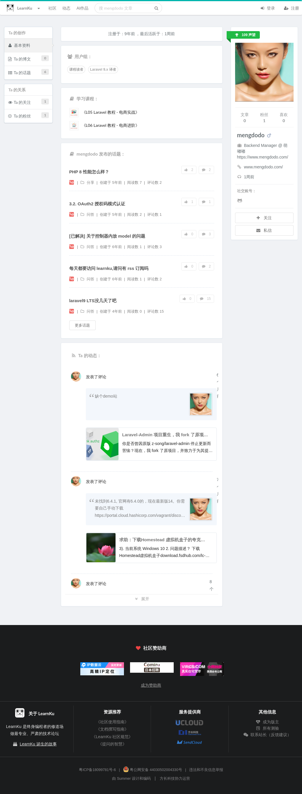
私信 (264, 230)
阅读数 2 (135, 214)
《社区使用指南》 (112, 722)
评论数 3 (154, 247)
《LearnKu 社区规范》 (112, 736)
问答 (87, 214)
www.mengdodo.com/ (260, 167)
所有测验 (267, 728)
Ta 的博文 (28, 58)
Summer (124, 779)
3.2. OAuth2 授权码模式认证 (97, 203)
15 (205, 299)
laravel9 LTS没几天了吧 (92, 300)
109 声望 (245, 35)
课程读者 (76, 69)
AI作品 (82, 8)
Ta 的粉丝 (28, 115)
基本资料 (19, 45)
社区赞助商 (151, 648)
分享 (87, 182)
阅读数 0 (135, 311)
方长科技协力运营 (175, 779)
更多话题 (82, 325)
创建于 (111, 182)
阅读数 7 (135, 182)
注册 (291, 7)
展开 (141, 598)
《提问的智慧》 (112, 744)
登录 (267, 7)
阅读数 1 (135, 247)
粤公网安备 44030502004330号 (152, 770)
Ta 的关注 (28, 102)
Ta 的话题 (28, 72)
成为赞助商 (151, 685)
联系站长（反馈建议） (267, 734)
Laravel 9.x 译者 (103, 69)
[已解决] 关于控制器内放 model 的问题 (107, 236)
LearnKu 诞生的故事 (38, 744)
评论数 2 (154, 182)
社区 (52, 8)
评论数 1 (154, 214)
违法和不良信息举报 (206, 770)
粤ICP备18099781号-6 (97, 770)
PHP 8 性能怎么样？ (89, 171)
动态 (66, 8)
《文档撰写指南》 (112, 729)
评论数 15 (155, 311)
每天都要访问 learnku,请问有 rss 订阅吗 (109, 268)
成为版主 (267, 722)
